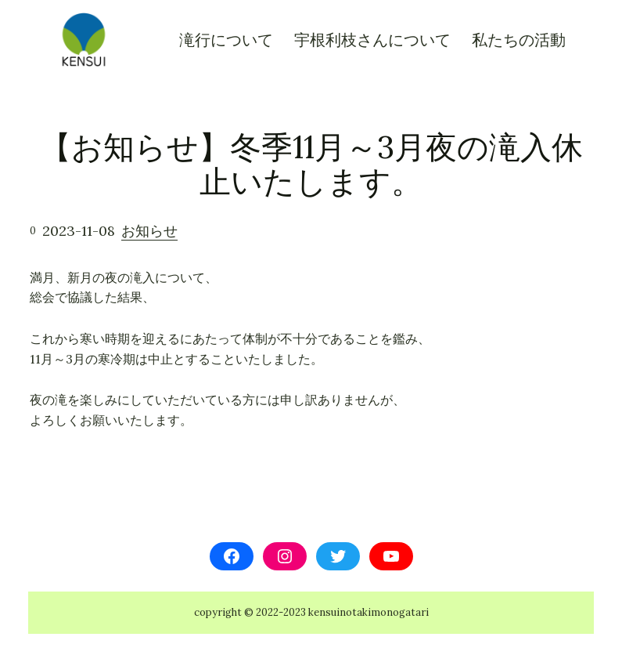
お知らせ (149, 231)
